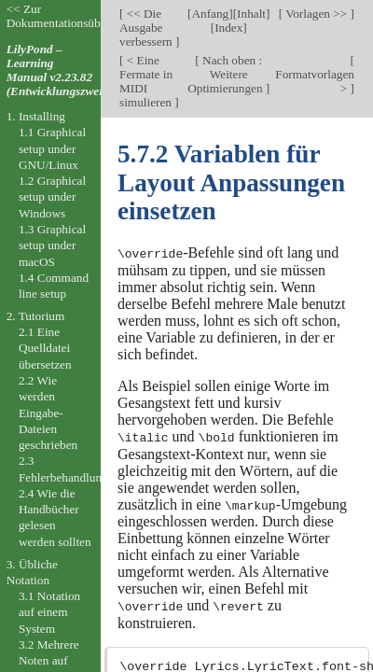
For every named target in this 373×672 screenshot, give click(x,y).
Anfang (209, 14)
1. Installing (36, 116)
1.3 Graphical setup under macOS (52, 245)
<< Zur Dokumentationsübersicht (70, 16)
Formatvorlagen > (314, 81)
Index (228, 28)
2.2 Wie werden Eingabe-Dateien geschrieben (48, 412)
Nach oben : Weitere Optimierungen (226, 74)
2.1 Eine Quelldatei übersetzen (45, 348)
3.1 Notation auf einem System (49, 612)
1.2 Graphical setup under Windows (52, 197)
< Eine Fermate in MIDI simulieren (146, 81)
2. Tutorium (36, 316)
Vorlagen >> (316, 14)
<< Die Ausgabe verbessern (147, 28)
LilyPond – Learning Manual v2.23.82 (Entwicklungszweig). (62, 70)
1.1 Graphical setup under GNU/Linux (52, 148)
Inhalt (251, 14)
